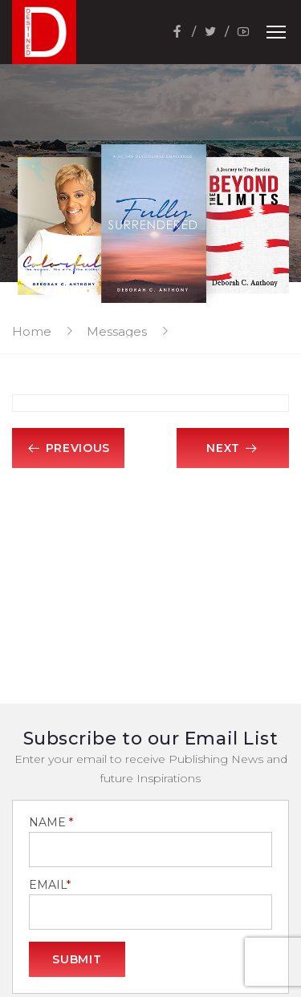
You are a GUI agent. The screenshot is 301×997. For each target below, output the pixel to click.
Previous (68, 448)
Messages (117, 331)
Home (31, 331)
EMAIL (50, 885)
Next (232, 448)
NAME (51, 823)
